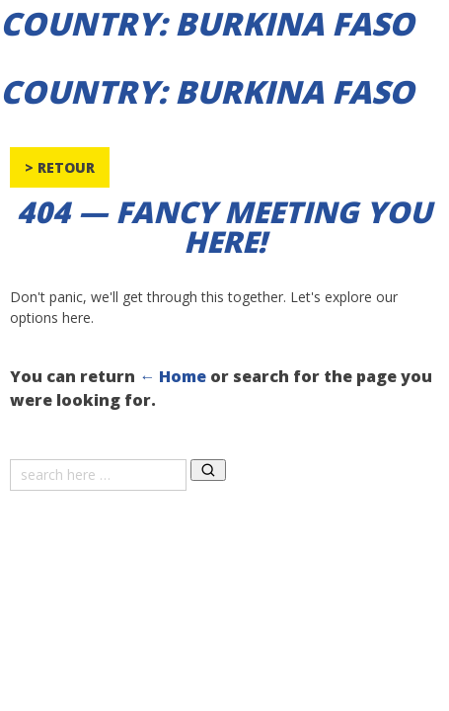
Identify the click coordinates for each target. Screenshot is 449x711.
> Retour (60, 167)
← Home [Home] (172, 376)
